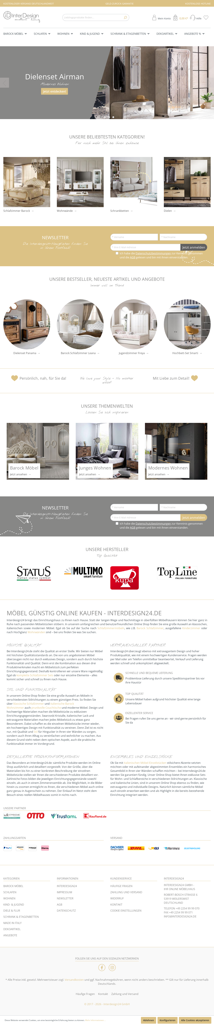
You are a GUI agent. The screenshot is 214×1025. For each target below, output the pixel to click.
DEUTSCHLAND (173, 903)
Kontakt (103, 994)
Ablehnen (148, 1020)
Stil (36, 732)
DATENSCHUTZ (66, 910)
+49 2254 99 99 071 (181, 912)
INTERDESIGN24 (67, 886)
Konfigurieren (167, 1020)
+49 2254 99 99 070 (187, 908)
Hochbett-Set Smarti (185, 353)
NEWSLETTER (65, 898)
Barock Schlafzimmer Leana (78, 353)
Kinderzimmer (191, 628)
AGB (132, 257)
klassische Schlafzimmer (28, 703)
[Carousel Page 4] (113, 117)
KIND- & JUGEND (13, 904)
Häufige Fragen (85, 994)
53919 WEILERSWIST (176, 899)
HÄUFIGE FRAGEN (121, 886)
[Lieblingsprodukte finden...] (92, 17)
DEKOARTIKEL (12, 929)
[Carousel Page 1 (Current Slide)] (101, 117)
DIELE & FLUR (11, 910)
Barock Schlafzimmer (150, 628)
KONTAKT (116, 904)
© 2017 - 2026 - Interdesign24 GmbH (107, 1004)
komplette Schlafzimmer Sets (35, 675)
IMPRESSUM (64, 892)
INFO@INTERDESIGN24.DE (180, 916)
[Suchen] (125, 17)
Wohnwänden (36, 632)
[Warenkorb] (180, 17)
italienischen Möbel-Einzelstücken (145, 763)
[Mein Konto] (161, 17)
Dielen (168, 211)
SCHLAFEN (9, 892)
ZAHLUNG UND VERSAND (126, 892)
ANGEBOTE (10, 935)
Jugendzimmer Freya (132, 353)
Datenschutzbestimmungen (153, 253)
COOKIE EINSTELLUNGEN (125, 910)
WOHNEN (9, 898)
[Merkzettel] (207, 17)
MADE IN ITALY (12, 923)
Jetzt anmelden (193, 247)
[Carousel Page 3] (109, 117)
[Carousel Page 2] (105, 117)
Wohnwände (65, 211)
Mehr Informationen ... (95, 1020)
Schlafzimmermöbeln (110, 628)
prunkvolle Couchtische (46, 707)
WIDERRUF (117, 898)
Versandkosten (74, 980)
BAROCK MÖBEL (13, 886)
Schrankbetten (119, 211)
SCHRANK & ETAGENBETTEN (21, 917)
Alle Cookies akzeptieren (195, 1020)
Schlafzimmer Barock (16, 211)
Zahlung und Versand (124, 994)
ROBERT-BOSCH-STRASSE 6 (180, 895)
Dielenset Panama (24, 353)
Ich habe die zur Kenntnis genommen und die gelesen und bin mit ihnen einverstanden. (161, 255)
